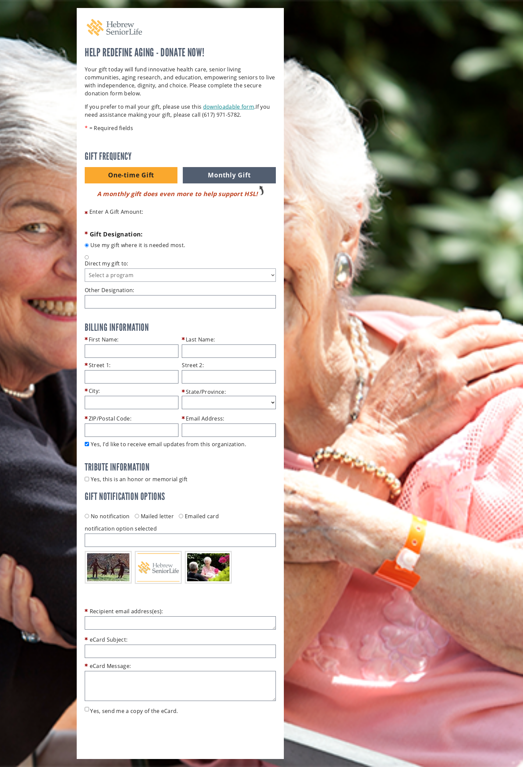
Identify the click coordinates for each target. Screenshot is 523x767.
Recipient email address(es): (126, 611)
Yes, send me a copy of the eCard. (134, 711)
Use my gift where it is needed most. (137, 245)
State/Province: (206, 392)
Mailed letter (154, 516)
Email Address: (205, 418)
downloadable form (228, 106)
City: (94, 391)
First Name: (104, 339)
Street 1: (100, 365)
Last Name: (200, 339)
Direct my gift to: (106, 263)
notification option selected (121, 528)
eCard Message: (110, 666)
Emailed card (199, 516)
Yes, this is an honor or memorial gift (139, 479)
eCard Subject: (108, 639)
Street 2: (193, 365)
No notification (107, 516)
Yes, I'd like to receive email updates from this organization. (168, 444)
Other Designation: (109, 290)
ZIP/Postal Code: (110, 418)
